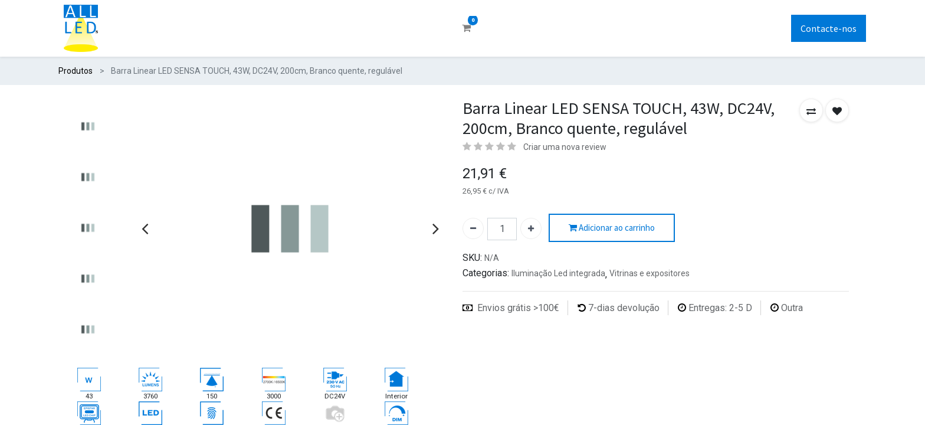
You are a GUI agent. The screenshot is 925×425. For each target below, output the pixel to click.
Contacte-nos (829, 28)
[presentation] (145, 228)
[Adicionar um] (531, 228)
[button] (811, 110)
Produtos (75, 71)
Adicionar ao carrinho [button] (612, 228)
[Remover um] (473, 228)
